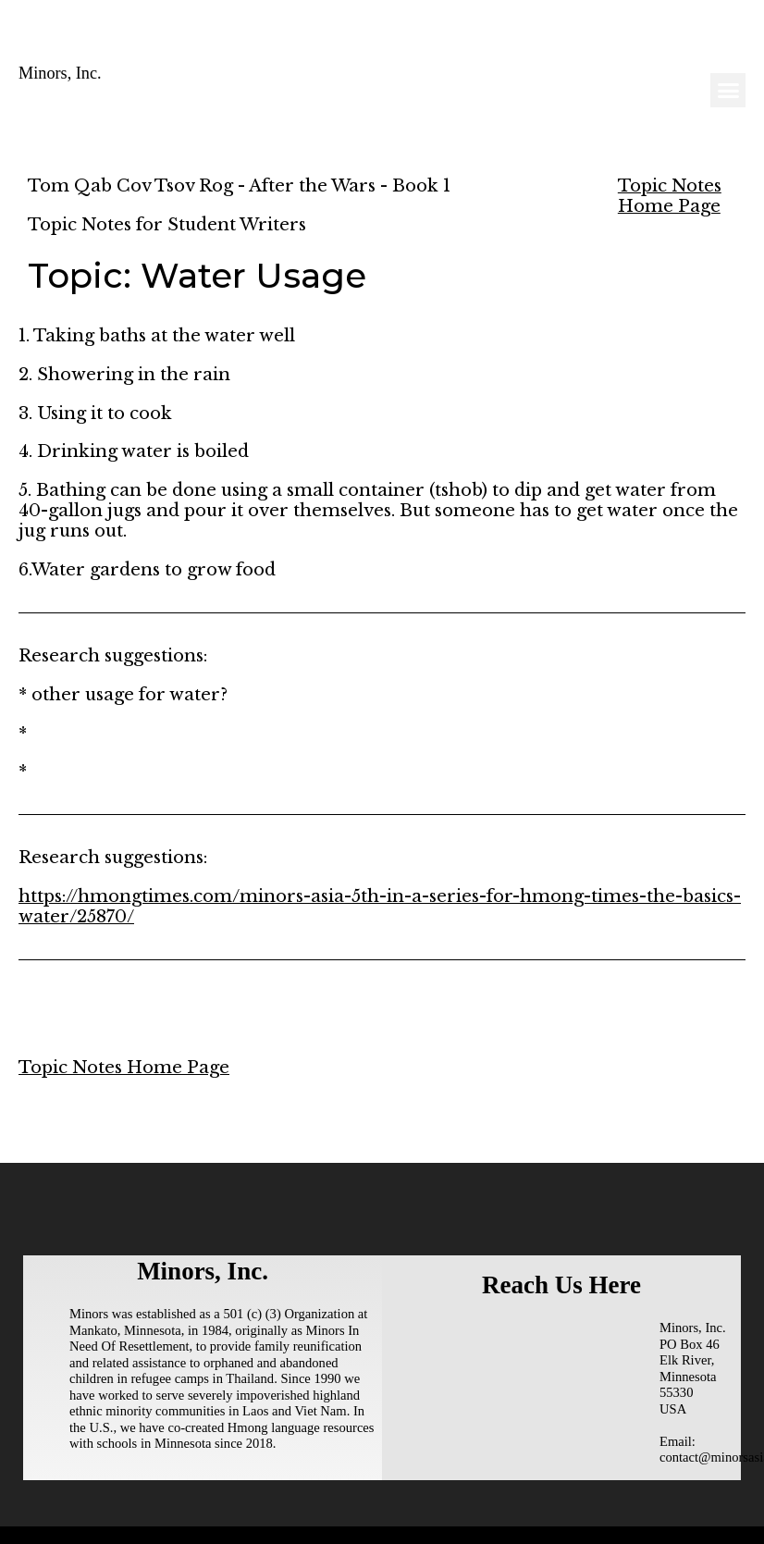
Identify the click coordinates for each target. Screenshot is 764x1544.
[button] (728, 90)
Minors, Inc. (60, 73)
